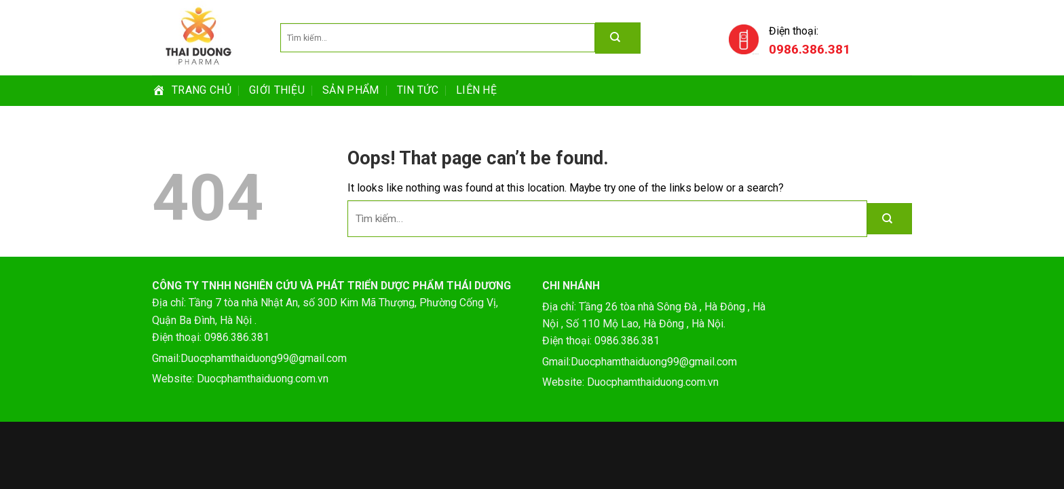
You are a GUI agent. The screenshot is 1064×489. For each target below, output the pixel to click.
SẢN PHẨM (350, 90)
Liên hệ (476, 90)
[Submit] (889, 218)
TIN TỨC (417, 90)
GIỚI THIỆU (277, 90)
